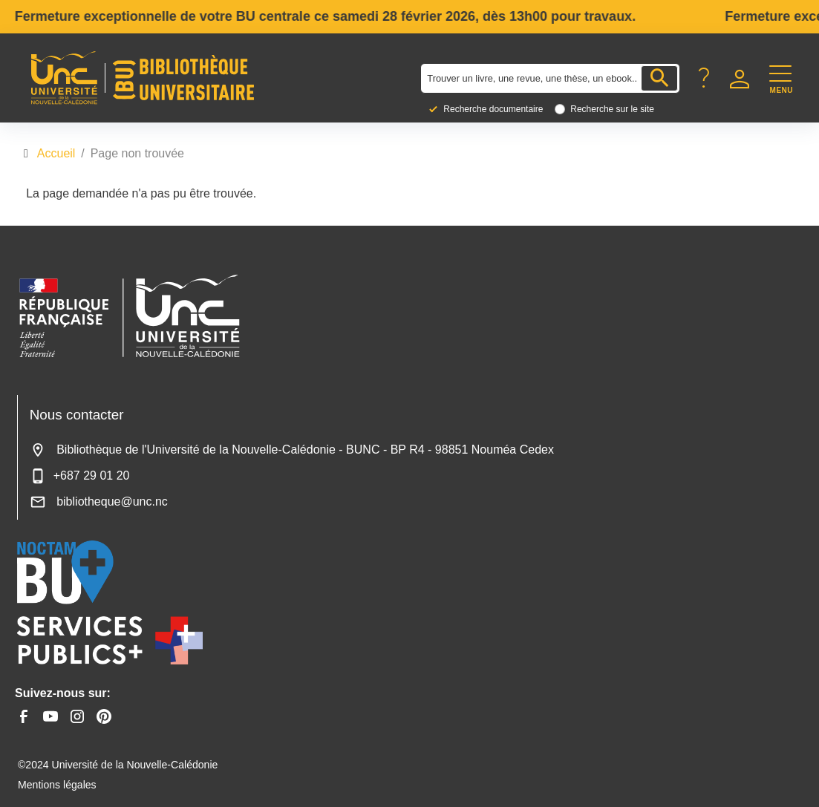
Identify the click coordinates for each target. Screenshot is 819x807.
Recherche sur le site (612, 109)
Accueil (56, 153)
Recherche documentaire (493, 109)
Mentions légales (57, 785)
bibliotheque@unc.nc (99, 501)
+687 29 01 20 (80, 475)
